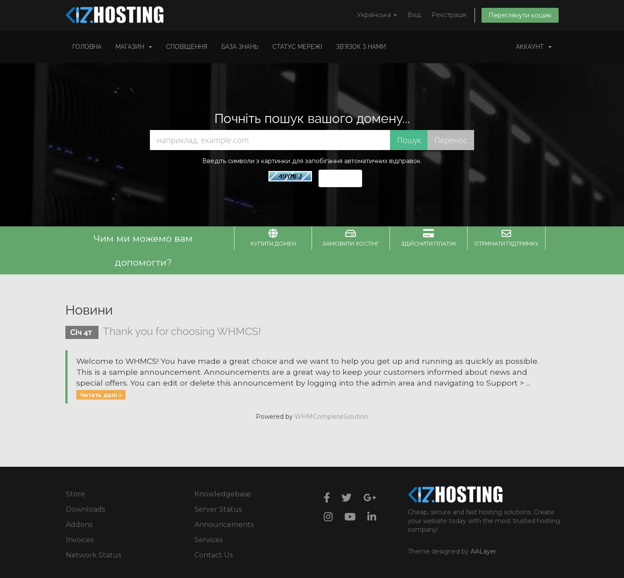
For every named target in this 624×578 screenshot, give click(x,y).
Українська (377, 15)
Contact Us (213, 555)
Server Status (218, 509)
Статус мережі (297, 46)
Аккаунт (534, 46)
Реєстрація (448, 15)
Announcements (224, 524)
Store (75, 494)
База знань (239, 46)
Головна (87, 46)
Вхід (414, 15)
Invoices (80, 540)
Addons (79, 524)
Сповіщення (186, 46)
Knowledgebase (222, 494)
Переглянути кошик (520, 15)
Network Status (93, 555)
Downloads (85, 509)
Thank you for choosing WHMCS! (182, 331)
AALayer (483, 551)
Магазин (133, 46)
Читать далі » (101, 394)
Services (208, 540)
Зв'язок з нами (361, 46)
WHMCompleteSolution (331, 417)
